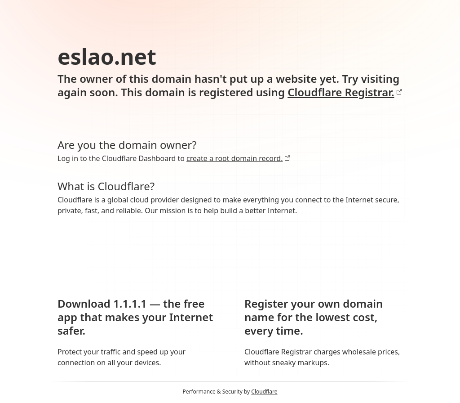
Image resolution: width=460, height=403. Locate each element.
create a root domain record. (238, 158)
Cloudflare (264, 391)
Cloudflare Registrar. (345, 92)
